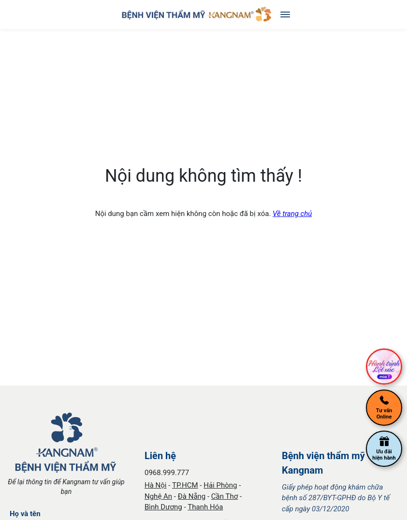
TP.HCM (185, 485)
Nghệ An (158, 496)
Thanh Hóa (205, 507)
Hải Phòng (220, 485)
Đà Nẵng (192, 496)
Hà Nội (155, 485)
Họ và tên (25, 513)
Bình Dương (163, 507)
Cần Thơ (224, 496)
